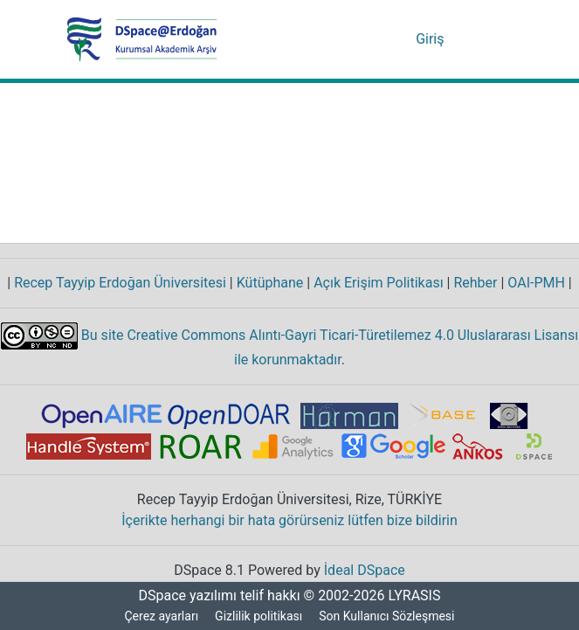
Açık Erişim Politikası (373, 283)
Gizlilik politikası (259, 616)
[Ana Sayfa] (142, 39)
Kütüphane (267, 283)
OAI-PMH (534, 283)
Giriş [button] (432, 39)
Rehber (469, 283)
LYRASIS (417, 596)
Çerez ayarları (160, 616)
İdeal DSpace (366, 570)
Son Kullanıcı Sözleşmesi (388, 616)
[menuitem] (402, 39)
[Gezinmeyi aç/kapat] (488, 39)
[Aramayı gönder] (377, 39)
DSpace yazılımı (182, 596)
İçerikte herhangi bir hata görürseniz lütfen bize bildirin (289, 520)
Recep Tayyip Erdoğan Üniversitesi (118, 283)
